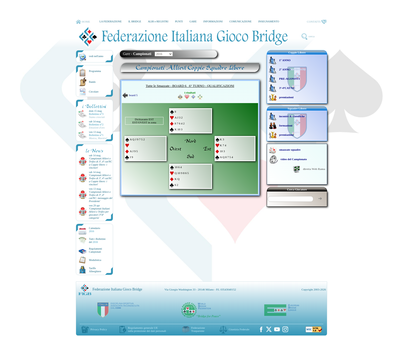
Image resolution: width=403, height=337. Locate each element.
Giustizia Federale (239, 329)
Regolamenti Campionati (95, 250)
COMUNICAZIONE (240, 21)
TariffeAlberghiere (95, 270)
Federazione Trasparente (198, 329)
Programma (95, 71)
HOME (83, 21)
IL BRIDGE (134, 21)
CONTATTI (316, 21)
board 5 (130, 95)
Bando (92, 81)
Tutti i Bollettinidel (97, 240)
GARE (193, 21)
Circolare (93, 91)
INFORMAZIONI (213, 21)
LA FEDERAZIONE (110, 21)
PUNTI (179, 21)
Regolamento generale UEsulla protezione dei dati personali (147, 329)
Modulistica (95, 260)
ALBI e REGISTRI (158, 21)
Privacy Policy (98, 329)
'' (100, 163)
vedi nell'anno (96, 56)
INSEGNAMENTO (268, 21)
